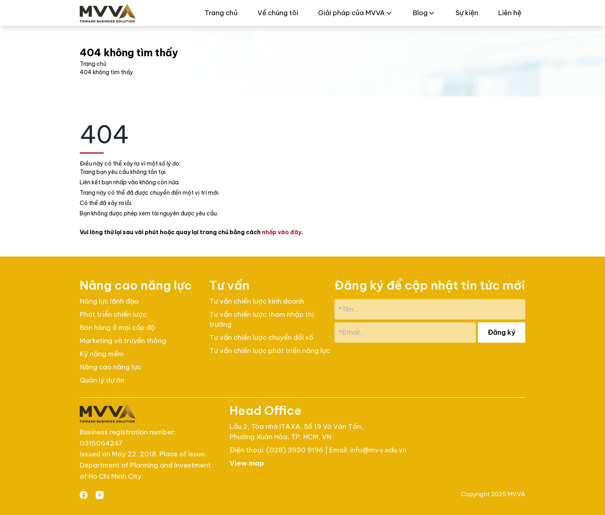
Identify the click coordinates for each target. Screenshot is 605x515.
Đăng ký (501, 332)
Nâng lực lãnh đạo (109, 301)
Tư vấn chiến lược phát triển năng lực (269, 350)
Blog (424, 12)
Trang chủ (221, 12)
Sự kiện (467, 12)
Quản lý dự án (102, 380)
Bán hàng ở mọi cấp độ (117, 327)
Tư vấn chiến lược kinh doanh (256, 301)
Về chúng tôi (277, 12)
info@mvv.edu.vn (378, 450)
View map (247, 463)
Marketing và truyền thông (123, 340)
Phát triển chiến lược (113, 314)
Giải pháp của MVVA (355, 12)
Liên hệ (509, 12)
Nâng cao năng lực (110, 367)
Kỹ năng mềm (102, 353)
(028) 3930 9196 (295, 450)
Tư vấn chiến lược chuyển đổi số (261, 337)
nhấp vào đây (281, 232)
